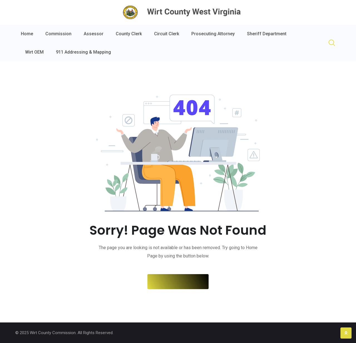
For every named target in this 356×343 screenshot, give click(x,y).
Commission (58, 33)
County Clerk (129, 33)
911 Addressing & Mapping (83, 52)
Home (27, 33)
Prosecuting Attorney (213, 33)
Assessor (93, 33)
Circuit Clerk (166, 33)
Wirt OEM (34, 52)
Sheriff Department (266, 33)
